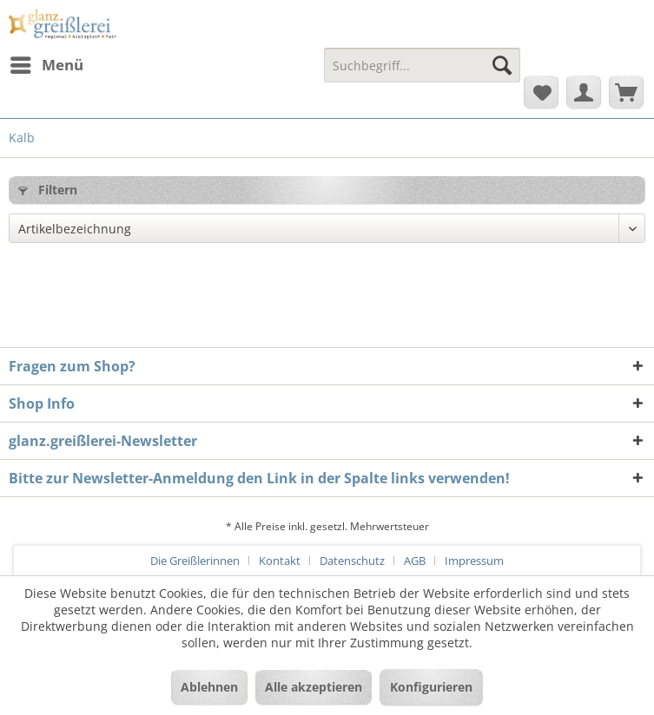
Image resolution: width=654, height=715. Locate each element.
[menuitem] (46, 65)
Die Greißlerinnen (195, 560)
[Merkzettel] (541, 92)
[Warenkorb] (626, 92)
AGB (415, 560)
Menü (46, 63)
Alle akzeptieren (313, 687)
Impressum (474, 560)
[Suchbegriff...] (422, 65)
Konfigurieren (431, 687)
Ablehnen (209, 687)
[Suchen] (502, 65)
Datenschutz (352, 560)
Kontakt (280, 560)
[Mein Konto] (583, 92)
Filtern (47, 189)
